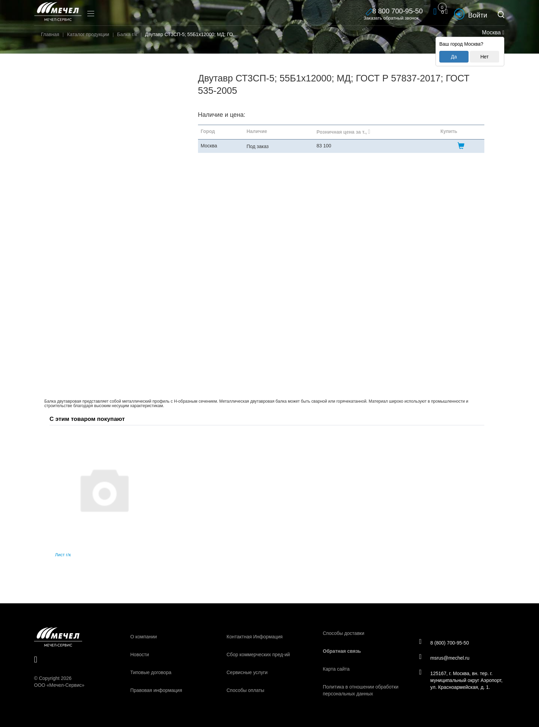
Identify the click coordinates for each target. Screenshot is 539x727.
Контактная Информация (255, 636)
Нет (484, 56)
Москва (492, 32)
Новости (139, 654)
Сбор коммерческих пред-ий (258, 654)
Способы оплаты (245, 690)
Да (454, 56)
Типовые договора (150, 672)
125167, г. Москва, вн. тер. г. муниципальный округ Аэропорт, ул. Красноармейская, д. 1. (461, 680)
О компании (143, 636)
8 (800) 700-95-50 (444, 642)
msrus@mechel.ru (444, 658)
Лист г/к (63, 554)
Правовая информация (156, 690)
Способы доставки (343, 633)
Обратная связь (342, 651)
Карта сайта (336, 669)
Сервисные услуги (247, 672)
